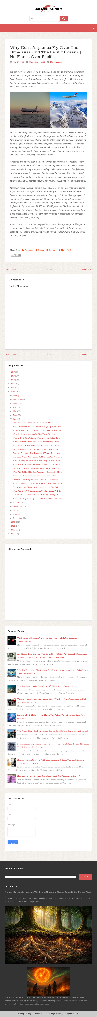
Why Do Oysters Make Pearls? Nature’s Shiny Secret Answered (45, 686)
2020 (13, 384)
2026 (13, 534)
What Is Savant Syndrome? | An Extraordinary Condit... (36, 442)
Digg (70, 250)
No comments (56, 62)
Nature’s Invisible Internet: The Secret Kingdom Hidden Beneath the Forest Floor (48, 892)
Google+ (51, 250)
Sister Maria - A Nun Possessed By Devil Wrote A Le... (36, 445)
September (18, 506)
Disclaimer (39, 1014)
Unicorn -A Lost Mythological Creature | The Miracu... (36, 480)
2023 (13, 522)
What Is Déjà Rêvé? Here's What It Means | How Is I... (36, 438)
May (15, 411)
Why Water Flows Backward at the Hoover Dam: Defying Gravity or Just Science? (52, 731)
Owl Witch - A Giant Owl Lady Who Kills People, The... (36, 468)
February (17, 399)
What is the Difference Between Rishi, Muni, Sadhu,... (35, 476)
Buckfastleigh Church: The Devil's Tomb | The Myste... (36, 449)
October (17, 510)
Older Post (87, 269)
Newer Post (10, 269)
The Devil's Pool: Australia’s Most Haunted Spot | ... (34, 423)
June (15, 415)
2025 (13, 530)
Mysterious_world (37, 62)
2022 (13, 392)
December (18, 518)
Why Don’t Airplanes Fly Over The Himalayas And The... (37, 499)
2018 (13, 376)
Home (49, 269)
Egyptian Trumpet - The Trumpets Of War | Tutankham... (37, 453)
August (16, 502)
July (15, 419)
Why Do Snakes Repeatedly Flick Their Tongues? (34, 434)
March (16, 403)
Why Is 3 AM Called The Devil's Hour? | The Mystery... (36, 464)
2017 (13, 372)
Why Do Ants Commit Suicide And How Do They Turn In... (38, 483)
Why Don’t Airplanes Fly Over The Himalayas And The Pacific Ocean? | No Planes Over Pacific (45, 52)
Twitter (40, 250)
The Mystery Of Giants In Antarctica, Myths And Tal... (35, 487)
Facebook (27, 250)
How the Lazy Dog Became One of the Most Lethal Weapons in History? (48, 776)
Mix (61, 250)
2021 (13, 388)
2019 (13, 380)
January (16, 395)
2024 (13, 526)
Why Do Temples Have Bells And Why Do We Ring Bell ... (38, 461)
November (18, 514)
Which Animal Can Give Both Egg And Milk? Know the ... (37, 430)
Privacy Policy (24, 1014)
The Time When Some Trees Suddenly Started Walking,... (37, 457)
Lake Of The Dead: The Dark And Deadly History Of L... (36, 495)
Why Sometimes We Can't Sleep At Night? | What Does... (37, 427)
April (15, 407)
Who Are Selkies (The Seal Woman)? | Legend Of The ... (37, 472)
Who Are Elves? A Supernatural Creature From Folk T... (37, 491)
